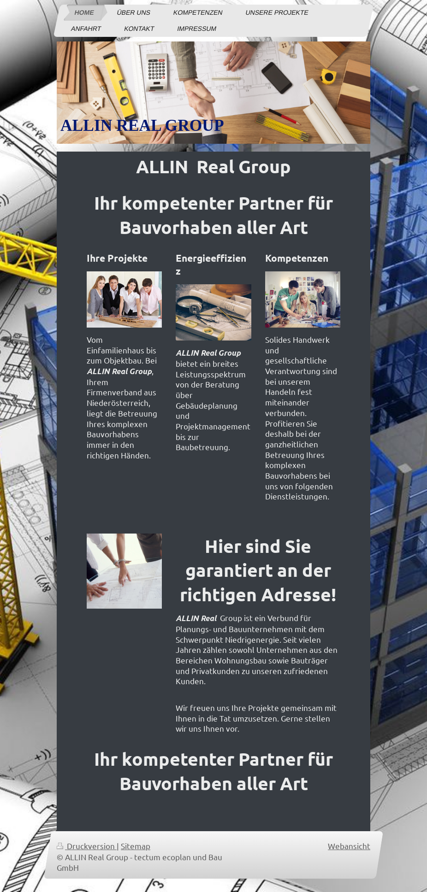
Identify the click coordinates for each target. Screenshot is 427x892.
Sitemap (135, 846)
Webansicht (349, 846)
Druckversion (87, 846)
